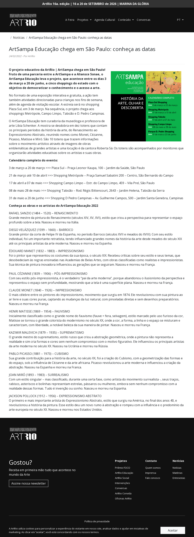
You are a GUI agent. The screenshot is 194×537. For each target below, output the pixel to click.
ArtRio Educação (124, 473)
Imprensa (150, 473)
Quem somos (153, 467)
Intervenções (122, 483)
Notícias (19, 37)
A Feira (69, 20)
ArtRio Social (122, 478)
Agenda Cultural (105, 20)
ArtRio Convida (123, 493)
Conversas (144, 20)
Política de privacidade (97, 521)
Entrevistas (179, 478)
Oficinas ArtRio (123, 498)
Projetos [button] (83, 20)
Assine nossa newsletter (28, 483)
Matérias (177, 473)
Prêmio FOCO (122, 467)
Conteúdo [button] (125, 20)
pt (179, 20)
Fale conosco (152, 478)
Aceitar (173, 530)
